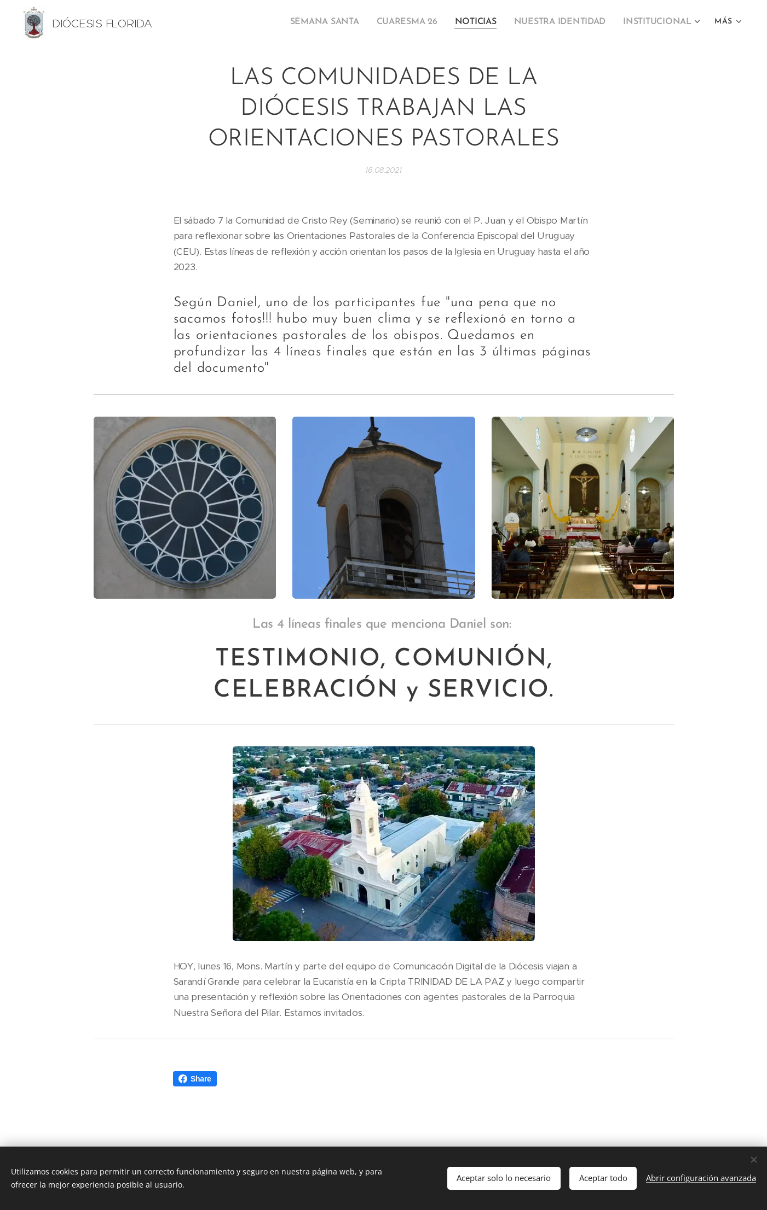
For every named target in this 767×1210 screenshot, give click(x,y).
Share (194, 1078)
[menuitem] (338, 22)
